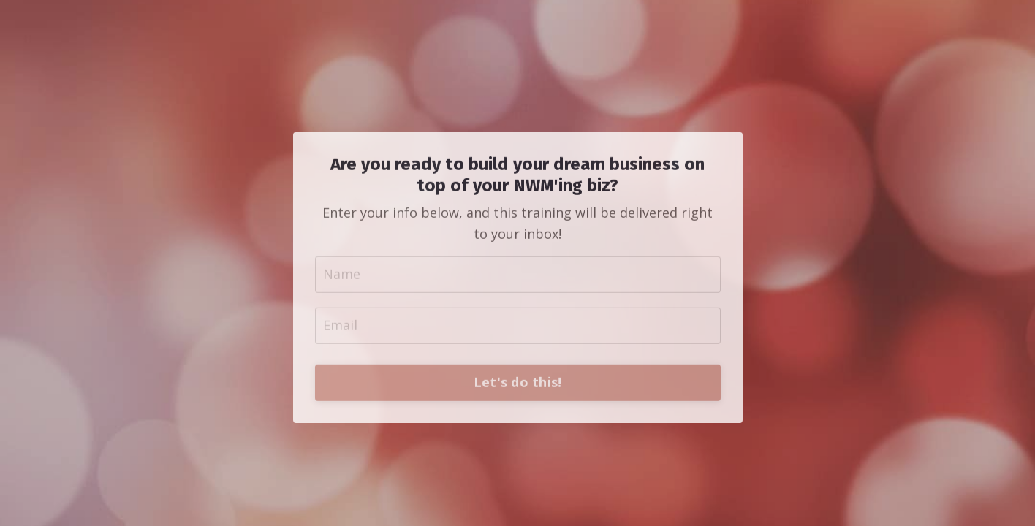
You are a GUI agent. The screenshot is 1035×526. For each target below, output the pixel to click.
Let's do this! (518, 424)
